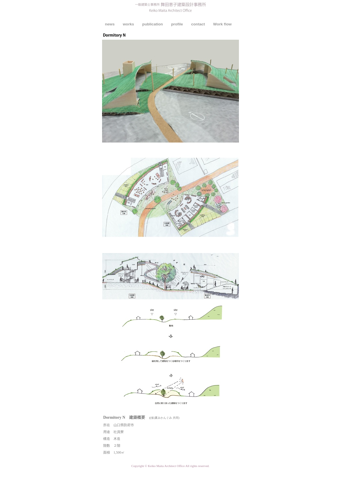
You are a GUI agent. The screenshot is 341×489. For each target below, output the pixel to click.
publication (153, 24)
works (129, 24)
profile (177, 24)
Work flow (222, 24)
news (110, 24)
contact (198, 24)
